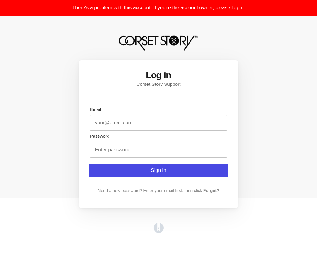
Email (95, 109)
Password (99, 136)
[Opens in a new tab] (159, 231)
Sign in (158, 170)
